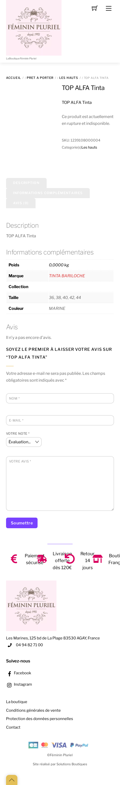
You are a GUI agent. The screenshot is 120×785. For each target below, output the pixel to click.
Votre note (18, 433)
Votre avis (20, 461)
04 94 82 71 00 (29, 644)
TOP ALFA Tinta (83, 87)
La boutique (16, 701)
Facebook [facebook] (18, 673)
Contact (13, 727)
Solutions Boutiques (71, 764)
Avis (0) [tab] (20, 203)
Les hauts (68, 78)
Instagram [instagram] (19, 684)
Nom (14, 398)
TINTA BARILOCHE (67, 275)
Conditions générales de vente (33, 710)
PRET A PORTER (40, 78)
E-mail (16, 420)
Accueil (13, 78)
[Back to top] (11, 780)
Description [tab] (26, 183)
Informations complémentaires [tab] (48, 193)
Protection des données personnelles (39, 718)
